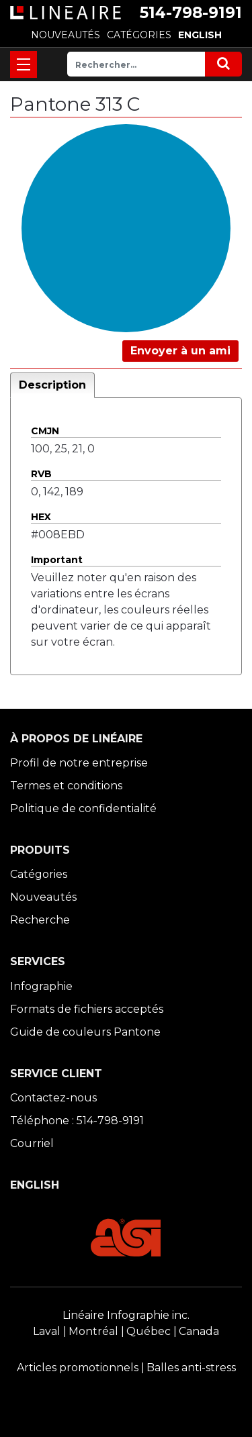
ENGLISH (200, 35)
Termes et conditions (66, 785)
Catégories (38, 874)
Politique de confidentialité (83, 808)
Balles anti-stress (191, 1367)
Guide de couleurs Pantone (85, 1032)
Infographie (41, 986)
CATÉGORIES (139, 35)
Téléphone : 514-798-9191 (77, 1120)
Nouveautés (43, 897)
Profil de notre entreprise (79, 762)
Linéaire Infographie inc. (126, 1315)
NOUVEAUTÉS (65, 35)
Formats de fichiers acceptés (86, 1009)
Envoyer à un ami (180, 350)
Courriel (32, 1143)
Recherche (40, 919)
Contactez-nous (53, 1097)
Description (52, 385)
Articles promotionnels (77, 1367)
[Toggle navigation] (23, 64)
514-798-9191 (191, 12)
